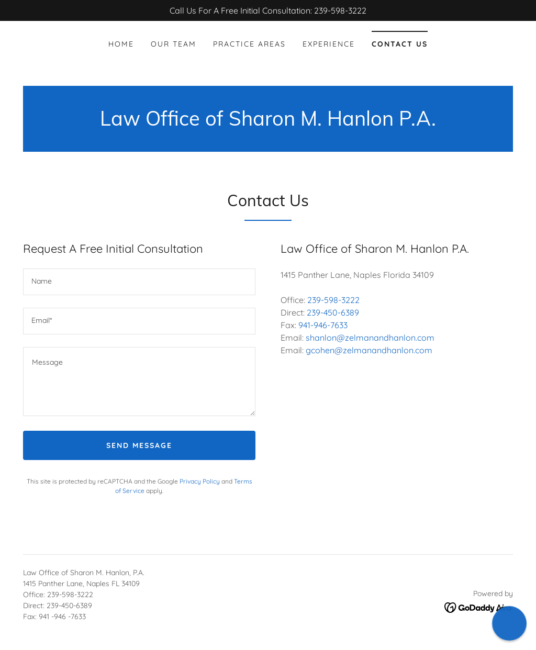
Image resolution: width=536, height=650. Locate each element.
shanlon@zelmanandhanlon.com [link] (370, 337)
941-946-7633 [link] (323, 325)
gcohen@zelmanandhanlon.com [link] (369, 350)
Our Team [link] (173, 44)
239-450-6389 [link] (333, 312)
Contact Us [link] (400, 44)
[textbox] (139, 281)
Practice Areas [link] (249, 44)
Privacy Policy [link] (200, 481)
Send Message (139, 445)
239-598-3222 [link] (333, 300)
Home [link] (121, 44)
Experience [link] (329, 44)
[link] (268, 122)
